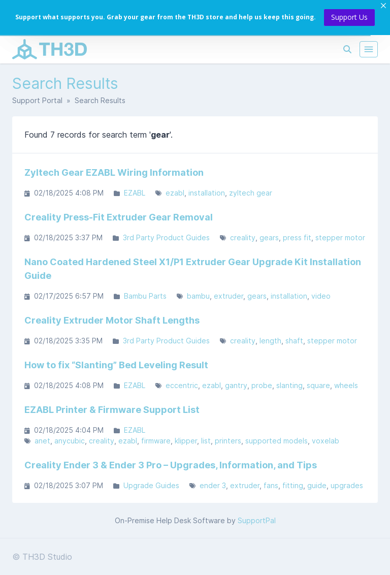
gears (269, 237)
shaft (294, 340)
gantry (236, 385)
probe (261, 385)
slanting (289, 385)
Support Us (349, 17)
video (321, 296)
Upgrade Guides (151, 485)
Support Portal (37, 100)
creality (242, 237)
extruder (228, 296)
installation (206, 192)
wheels (346, 385)
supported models (276, 440)
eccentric (182, 385)
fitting (292, 485)
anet (42, 440)
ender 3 (213, 485)
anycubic (69, 440)
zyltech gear (250, 192)
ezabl (175, 192)
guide (317, 485)
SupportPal (257, 520)
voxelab (325, 440)
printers (228, 440)
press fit (297, 237)
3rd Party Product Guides (166, 237)
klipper (186, 440)
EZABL (134, 192)
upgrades (347, 485)
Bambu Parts (145, 296)
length (270, 340)
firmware (156, 440)
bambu (198, 296)
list (206, 440)
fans (271, 485)
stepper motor (340, 237)
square (318, 385)
